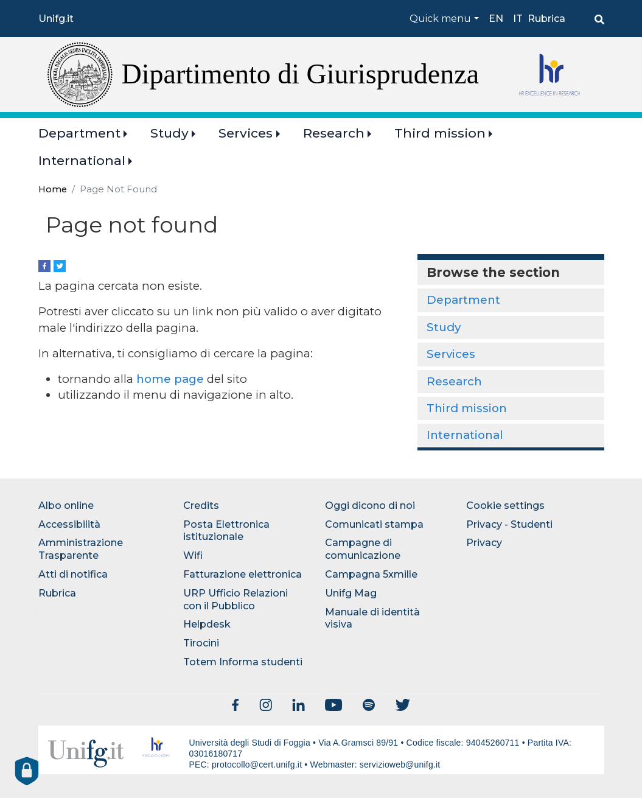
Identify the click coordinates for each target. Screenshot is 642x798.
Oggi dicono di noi (370, 505)
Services (245, 133)
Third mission (440, 133)
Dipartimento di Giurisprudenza (301, 73)
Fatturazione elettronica (242, 574)
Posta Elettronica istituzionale (226, 531)
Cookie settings (505, 505)
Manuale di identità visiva (372, 618)
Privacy (484, 542)
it (518, 18)
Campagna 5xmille (371, 574)
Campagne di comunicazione (362, 549)
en (496, 18)
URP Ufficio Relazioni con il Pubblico (235, 599)
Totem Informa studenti (242, 662)
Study (169, 133)
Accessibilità (69, 524)
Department (79, 133)
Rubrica (546, 18)
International (81, 160)
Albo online (66, 505)
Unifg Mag (351, 593)
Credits (201, 505)
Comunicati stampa (374, 524)
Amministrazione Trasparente (80, 549)
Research (334, 133)
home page (170, 379)
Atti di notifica (73, 574)
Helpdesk (207, 624)
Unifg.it (56, 18)
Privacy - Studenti (509, 524)
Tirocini (201, 643)
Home (52, 189)
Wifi (193, 555)
